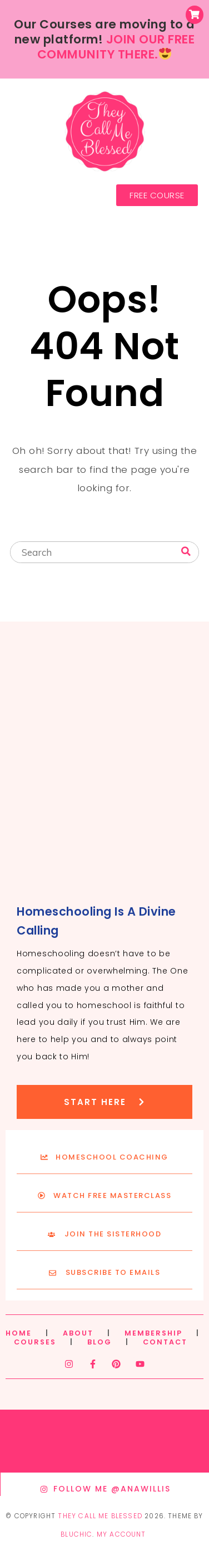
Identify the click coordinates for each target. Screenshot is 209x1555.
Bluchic (76, 1534)
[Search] (186, 551)
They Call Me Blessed (100, 1516)
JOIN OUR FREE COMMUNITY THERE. (116, 47)
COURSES (35, 1342)
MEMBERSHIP (153, 1333)
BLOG (99, 1342)
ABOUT (78, 1333)
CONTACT (165, 1342)
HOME (19, 1333)
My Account (121, 1534)
